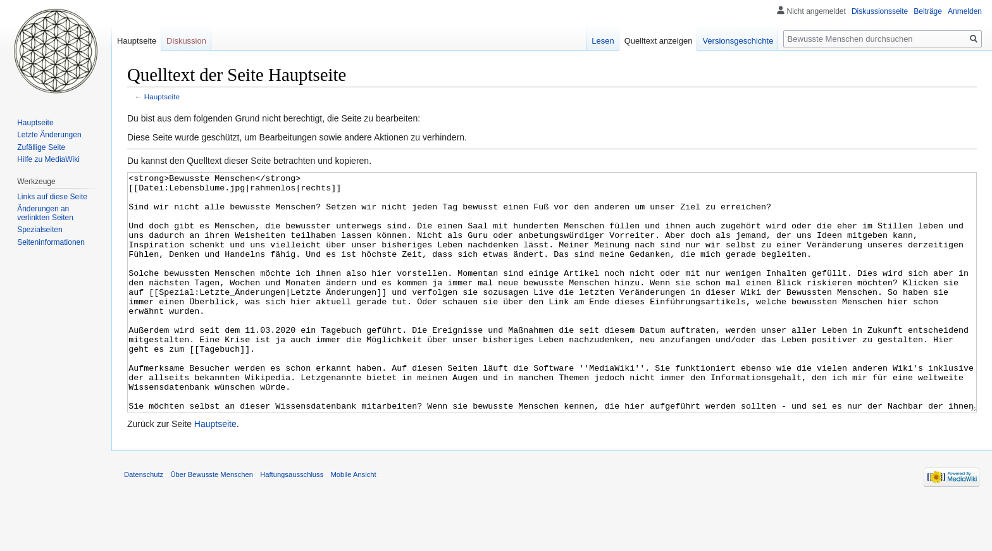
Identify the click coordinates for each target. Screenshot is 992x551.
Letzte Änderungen (49, 134)
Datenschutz (143, 522)
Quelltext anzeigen (658, 41)
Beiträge (928, 11)
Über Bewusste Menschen (211, 522)
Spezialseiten (39, 229)
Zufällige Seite (41, 147)
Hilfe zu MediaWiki (48, 159)
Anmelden (965, 11)
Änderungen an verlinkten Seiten (45, 213)
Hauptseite (162, 96)
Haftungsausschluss (291, 522)
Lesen (603, 41)
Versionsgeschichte (737, 41)
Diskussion (186, 41)
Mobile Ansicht (353, 522)
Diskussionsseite (880, 11)
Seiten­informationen (51, 242)
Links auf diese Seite (52, 196)
